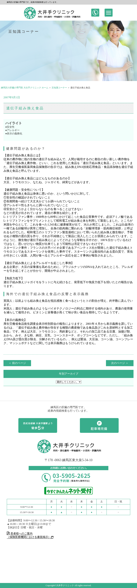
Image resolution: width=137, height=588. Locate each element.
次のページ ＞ (119, 363)
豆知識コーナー (59, 87)
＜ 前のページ (17, 363)
